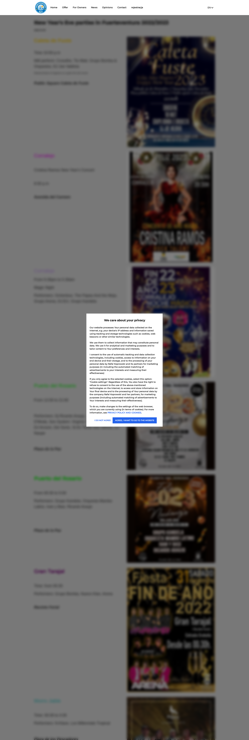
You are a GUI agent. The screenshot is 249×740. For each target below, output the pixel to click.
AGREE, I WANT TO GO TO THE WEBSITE (134, 420)
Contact (131, 7)
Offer (74, 7)
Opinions (116, 7)
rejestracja (146, 7)
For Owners (89, 7)
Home (63, 7)
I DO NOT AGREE (102, 420)
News (103, 7)
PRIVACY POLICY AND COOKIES (124, 412)
